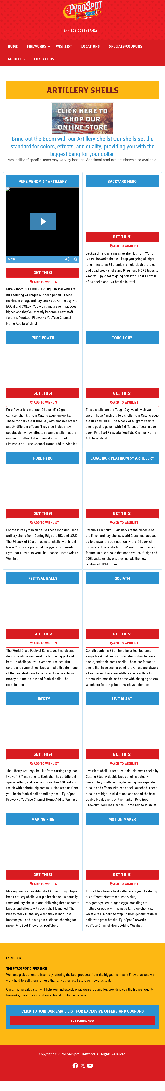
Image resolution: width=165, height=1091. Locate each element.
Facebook (14, 958)
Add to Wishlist (44, 281)
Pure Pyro (43, 458)
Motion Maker (122, 819)
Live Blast (122, 698)
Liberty (43, 698)
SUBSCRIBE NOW (82, 1020)
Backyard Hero (122, 181)
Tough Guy (122, 337)
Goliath (122, 578)
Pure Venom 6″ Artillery (43, 181)
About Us (16, 59)
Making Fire (42, 819)
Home (13, 46)
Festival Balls (42, 578)
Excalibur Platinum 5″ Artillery (122, 458)
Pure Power (43, 337)
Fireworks (36, 46)
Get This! (42, 272)
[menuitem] (12, 46)
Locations (90, 46)
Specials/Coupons (125, 46)
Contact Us (44, 59)
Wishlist (64, 46)
